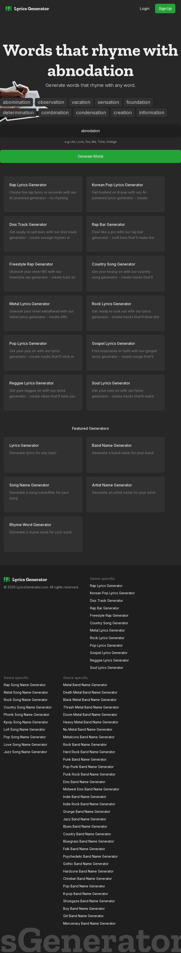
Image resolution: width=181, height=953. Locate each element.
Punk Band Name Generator (85, 759)
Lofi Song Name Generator (24, 729)
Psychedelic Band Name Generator (90, 856)
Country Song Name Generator (28, 707)
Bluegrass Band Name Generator (88, 841)
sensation (108, 102)
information (151, 112)
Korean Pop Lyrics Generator (112, 593)
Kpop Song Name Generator (26, 722)
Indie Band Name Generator (84, 797)
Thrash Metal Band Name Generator (91, 707)
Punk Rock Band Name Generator (89, 774)
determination (18, 112)
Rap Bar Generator (104, 608)
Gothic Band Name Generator (86, 864)
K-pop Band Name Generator (85, 894)
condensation (91, 112)
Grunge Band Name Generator (86, 812)
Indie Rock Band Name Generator (89, 804)
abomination (16, 102)
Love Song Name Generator (25, 744)
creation (123, 112)
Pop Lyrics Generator (106, 645)
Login (144, 8)
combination (55, 112)
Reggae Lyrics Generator (109, 660)
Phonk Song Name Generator (26, 715)
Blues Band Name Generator (85, 826)
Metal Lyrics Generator (107, 630)
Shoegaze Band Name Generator (89, 901)
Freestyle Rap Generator (109, 615)
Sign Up (165, 8)
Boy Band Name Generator (84, 909)
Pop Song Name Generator (25, 737)
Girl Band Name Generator (83, 916)
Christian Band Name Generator (87, 879)
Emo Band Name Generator (84, 782)
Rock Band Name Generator (85, 744)
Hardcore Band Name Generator (88, 871)
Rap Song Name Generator (25, 685)
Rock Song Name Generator (26, 700)
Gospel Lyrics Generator (109, 653)
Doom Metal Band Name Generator (90, 715)
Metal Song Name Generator (26, 692)
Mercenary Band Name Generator (89, 923)
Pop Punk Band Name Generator (88, 767)
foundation (138, 102)
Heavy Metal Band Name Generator (90, 722)
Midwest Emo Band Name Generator (91, 789)
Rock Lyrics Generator (107, 638)
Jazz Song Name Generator (25, 752)
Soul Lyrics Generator (106, 668)
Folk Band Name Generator (84, 849)
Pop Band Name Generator (84, 886)
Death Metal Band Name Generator (90, 692)
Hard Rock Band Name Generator (89, 752)
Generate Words (90, 156)
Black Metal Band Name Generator (90, 700)
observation (51, 102)
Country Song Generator (109, 623)
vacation (81, 102)
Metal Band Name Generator (85, 685)
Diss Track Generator (106, 601)
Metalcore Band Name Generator (89, 737)
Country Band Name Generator (87, 834)
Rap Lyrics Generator (106, 586)
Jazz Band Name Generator (84, 819)
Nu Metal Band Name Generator (87, 729)
